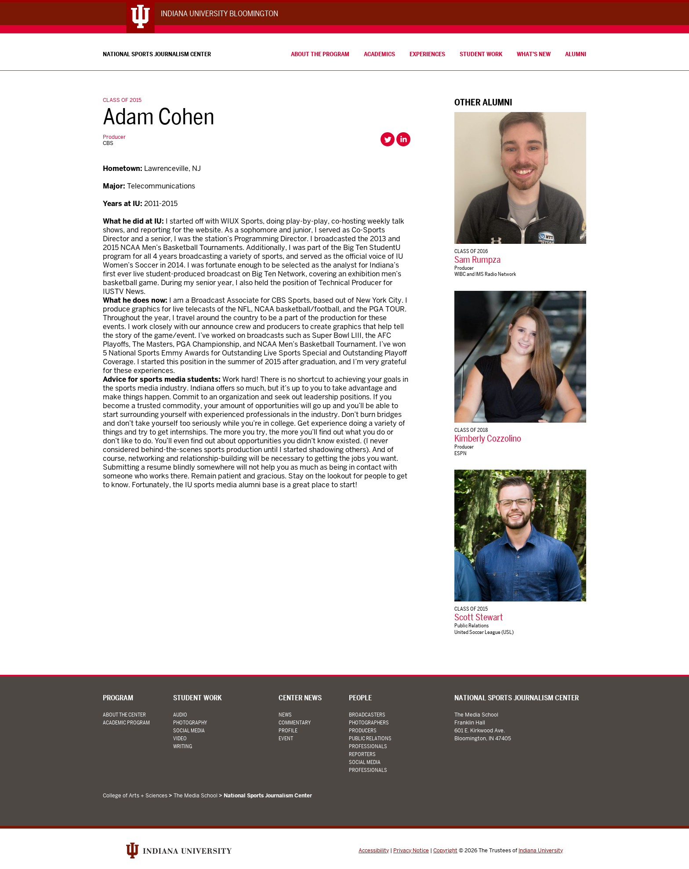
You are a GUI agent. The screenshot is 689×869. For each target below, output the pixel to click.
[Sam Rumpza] (520, 178)
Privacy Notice (411, 850)
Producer (114, 137)
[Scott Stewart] (520, 535)
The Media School (196, 795)
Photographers (369, 722)
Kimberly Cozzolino (487, 439)
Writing (182, 746)
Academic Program (126, 722)
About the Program (320, 54)
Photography (190, 722)
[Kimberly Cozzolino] (520, 357)
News (285, 714)
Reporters (362, 754)
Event (286, 738)
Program (118, 698)
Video (180, 738)
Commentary (295, 722)
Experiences (427, 54)
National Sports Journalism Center (157, 54)
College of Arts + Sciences (135, 795)
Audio (180, 714)
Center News (300, 698)
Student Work (481, 54)
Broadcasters (367, 714)
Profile (288, 730)
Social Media (189, 730)
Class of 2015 (122, 100)
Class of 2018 (471, 430)
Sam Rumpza (477, 259)
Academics (379, 54)
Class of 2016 (471, 251)
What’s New (534, 54)
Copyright (445, 850)
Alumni (575, 54)
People (360, 698)
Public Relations (471, 626)
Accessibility (374, 850)
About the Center (124, 714)
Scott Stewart (478, 617)
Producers (363, 730)
